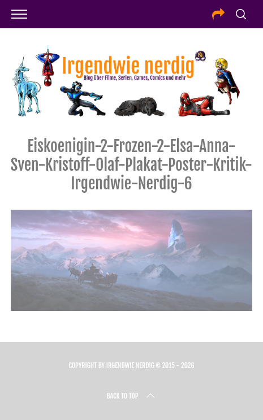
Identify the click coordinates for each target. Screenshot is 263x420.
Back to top (131, 396)
